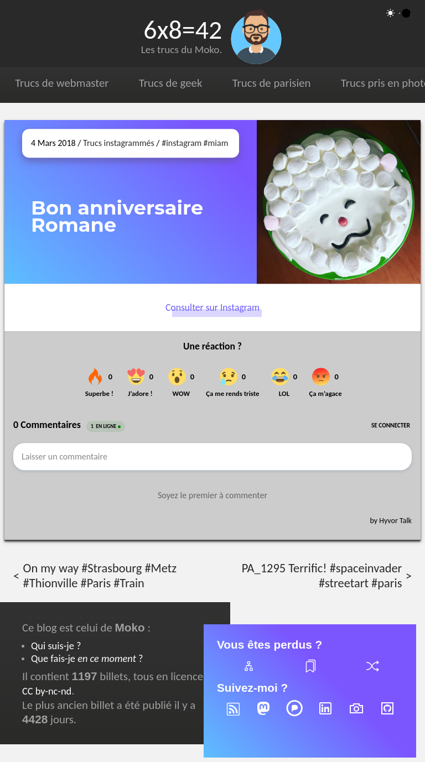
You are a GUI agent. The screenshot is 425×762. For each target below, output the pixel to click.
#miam (216, 143)
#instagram (181, 143)
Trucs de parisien (271, 83)
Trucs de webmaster (61, 83)
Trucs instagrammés (118, 143)
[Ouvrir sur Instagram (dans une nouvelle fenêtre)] (339, 202)
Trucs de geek (170, 83)
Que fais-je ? (87, 658)
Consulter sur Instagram (212, 308)
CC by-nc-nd (46, 691)
